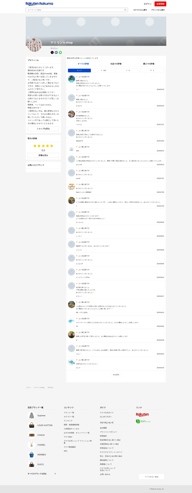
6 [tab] (128, 70)
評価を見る (43, 155)
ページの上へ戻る (151, 477)
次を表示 (116, 375)
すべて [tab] (79, 70)
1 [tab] (152, 70)
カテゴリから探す (140, 10)
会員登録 (160, 4)
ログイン (148, 4)
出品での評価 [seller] (115, 64)
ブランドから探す (158, 10)
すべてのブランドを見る (37, 474)
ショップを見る (43, 129)
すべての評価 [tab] (83, 64)
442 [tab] (103, 70)
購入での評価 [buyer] (148, 64)
